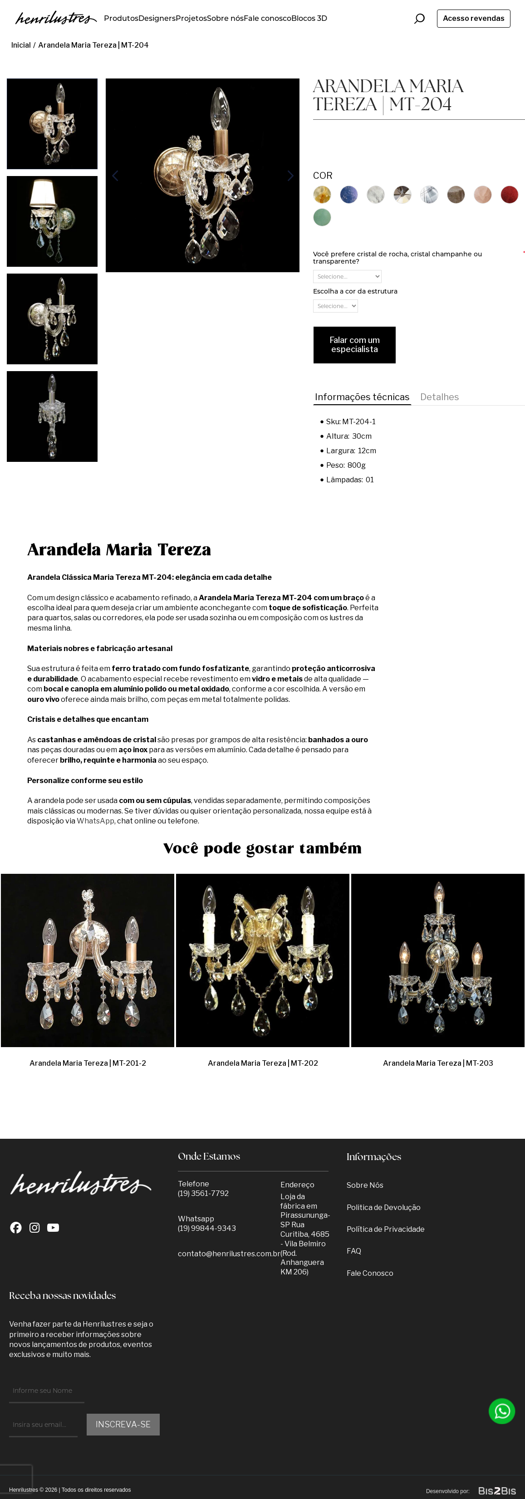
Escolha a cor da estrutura (355, 291)
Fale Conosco (370, 1273)
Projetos (191, 18)
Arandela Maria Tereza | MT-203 (438, 1063)
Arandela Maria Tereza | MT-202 (263, 1063)
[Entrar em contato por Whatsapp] (502, 1411)
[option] (52, 123)
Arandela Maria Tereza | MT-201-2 (87, 1063)
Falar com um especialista (354, 344)
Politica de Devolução (384, 1207)
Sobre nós (225, 18)
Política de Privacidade (386, 1229)
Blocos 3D (309, 18)
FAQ (354, 1251)
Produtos (121, 18)
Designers (157, 18)
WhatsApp (95, 821)
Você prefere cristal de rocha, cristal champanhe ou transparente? (419, 257)
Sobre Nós (365, 1185)
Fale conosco (267, 18)
